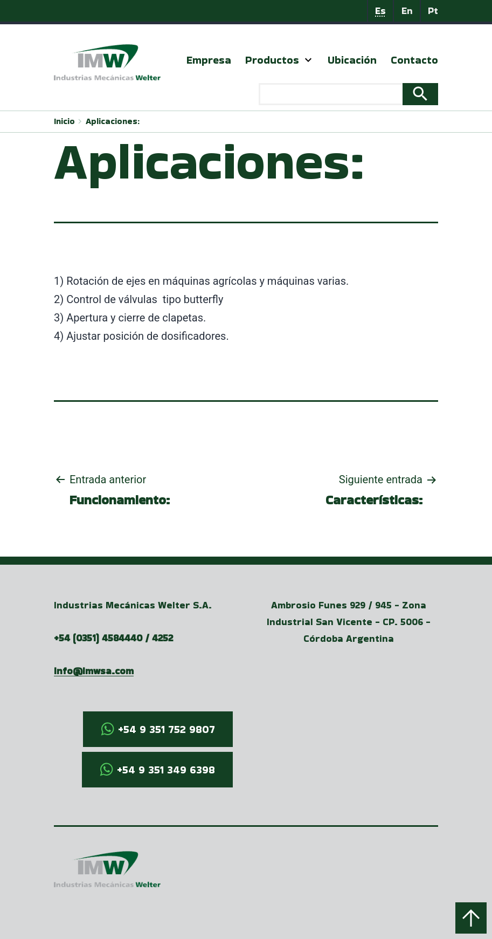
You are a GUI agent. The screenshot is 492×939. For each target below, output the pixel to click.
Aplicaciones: (113, 121)
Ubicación (352, 59)
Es (380, 10)
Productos (272, 59)
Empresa (208, 59)
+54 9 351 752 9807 (166, 729)
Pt (433, 10)
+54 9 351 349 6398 (166, 769)
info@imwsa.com (94, 670)
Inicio (64, 121)
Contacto (414, 59)
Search (420, 94)
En (407, 10)
